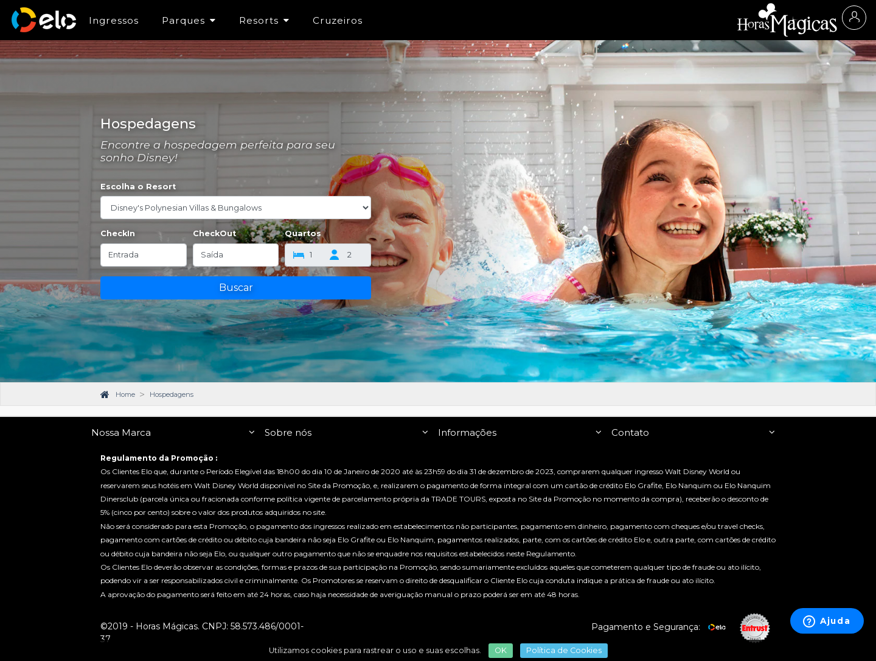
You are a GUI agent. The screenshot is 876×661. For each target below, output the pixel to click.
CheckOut (214, 233)
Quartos (303, 233)
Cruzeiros (338, 20)
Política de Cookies (564, 650)
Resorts (264, 20)
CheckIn (117, 233)
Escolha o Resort (138, 186)
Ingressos (114, 20)
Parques (189, 20)
